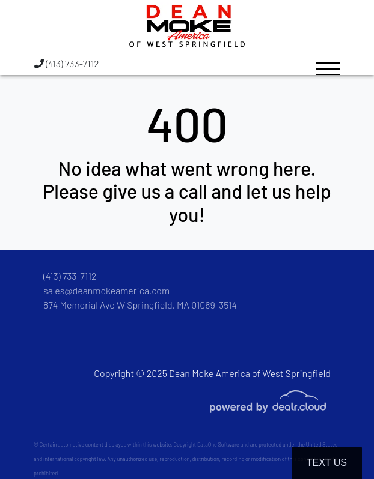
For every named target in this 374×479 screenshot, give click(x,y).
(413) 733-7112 (66, 63)
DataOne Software (218, 444)
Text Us (327, 462)
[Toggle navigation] (328, 63)
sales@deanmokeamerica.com (106, 290)
